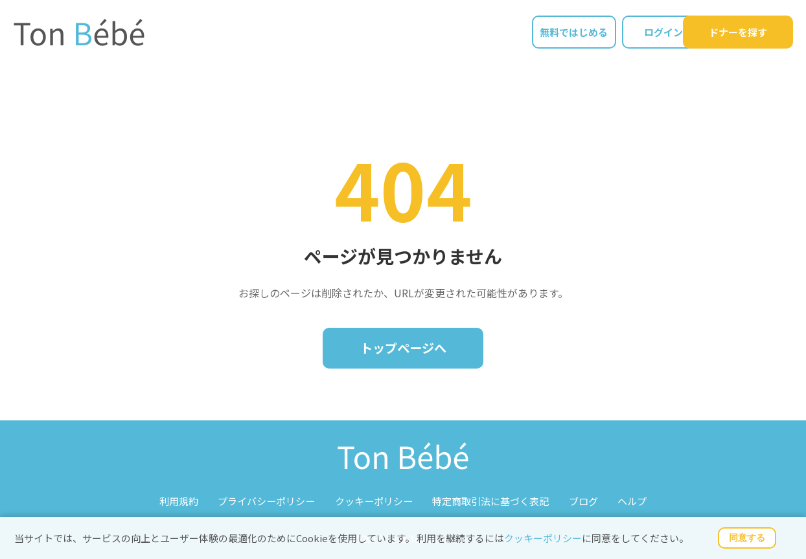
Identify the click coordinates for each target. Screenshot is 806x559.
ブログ (582, 500)
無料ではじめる (544, 33)
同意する (747, 537)
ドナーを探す (738, 33)
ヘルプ (631, 500)
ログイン (634, 33)
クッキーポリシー (543, 538)
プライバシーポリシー (267, 500)
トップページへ (403, 348)
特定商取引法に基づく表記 (490, 500)
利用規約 (179, 500)
